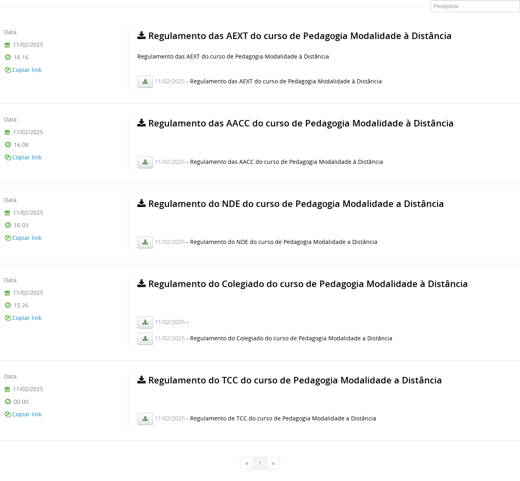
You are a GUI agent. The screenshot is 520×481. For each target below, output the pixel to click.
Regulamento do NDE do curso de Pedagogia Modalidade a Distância (290, 204)
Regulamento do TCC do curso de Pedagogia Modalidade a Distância (289, 380)
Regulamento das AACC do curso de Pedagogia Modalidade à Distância (295, 123)
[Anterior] (247, 463)
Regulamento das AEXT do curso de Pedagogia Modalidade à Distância (294, 36)
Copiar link (26, 70)
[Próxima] (273, 463)
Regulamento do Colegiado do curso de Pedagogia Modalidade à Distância (302, 284)
